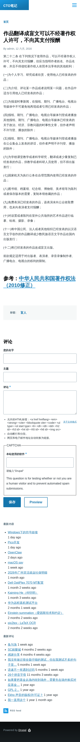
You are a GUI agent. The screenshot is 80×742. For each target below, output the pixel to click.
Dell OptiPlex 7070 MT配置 (26, 582)
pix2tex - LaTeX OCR (22, 623)
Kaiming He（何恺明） (23, 592)
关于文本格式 (70, 422)
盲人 (23, 312)
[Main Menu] (74, 5)
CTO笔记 (10, 6)
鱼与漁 (12, 644)
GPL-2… (13, 689)
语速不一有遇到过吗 (21, 669)
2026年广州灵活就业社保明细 (27, 572)
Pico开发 (14, 542)
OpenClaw (15, 552)
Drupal (22, 730)
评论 (6, 387)
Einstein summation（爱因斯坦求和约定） (36, 612)
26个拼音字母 (17, 674)
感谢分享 (14, 654)
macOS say (15, 562)
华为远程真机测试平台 (23, 602)
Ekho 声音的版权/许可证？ (25, 694)
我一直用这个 (17, 700)
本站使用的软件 (15, 454)
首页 (6, 21)
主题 (6, 368)
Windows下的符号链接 (23, 532)
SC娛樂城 (14, 649)
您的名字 (8, 350)
